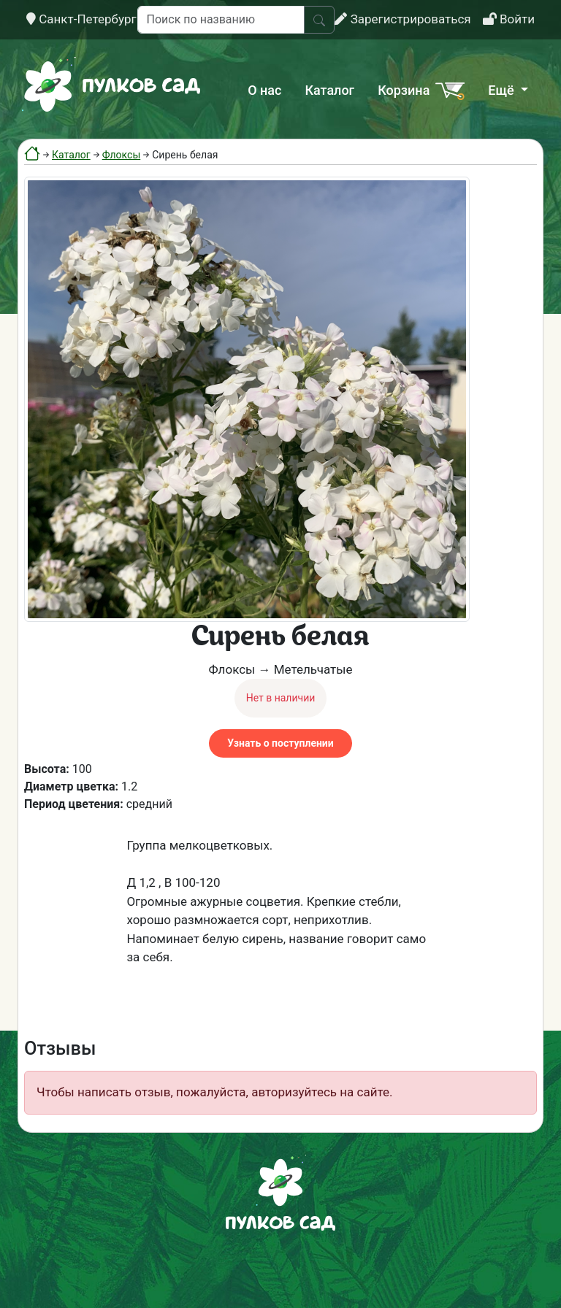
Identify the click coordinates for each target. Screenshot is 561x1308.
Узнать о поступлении (280, 743)
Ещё (502, 90)
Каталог (329, 90)
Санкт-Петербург (81, 19)
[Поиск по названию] (221, 20)
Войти (509, 19)
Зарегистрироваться (402, 19)
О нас (264, 90)
